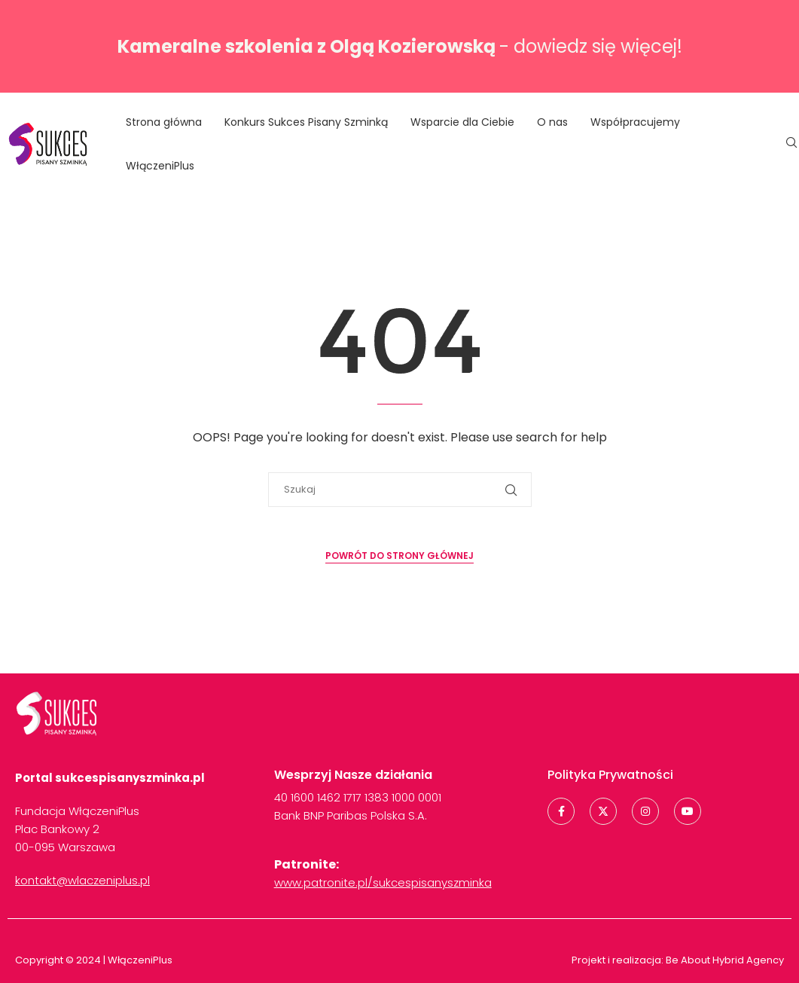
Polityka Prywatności (610, 774)
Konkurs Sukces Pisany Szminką (306, 122)
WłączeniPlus (160, 165)
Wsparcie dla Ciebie (462, 122)
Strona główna (164, 122)
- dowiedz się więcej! (399, 46)
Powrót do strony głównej (399, 555)
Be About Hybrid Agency (723, 960)
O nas (552, 122)
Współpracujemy (635, 122)
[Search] (791, 145)
